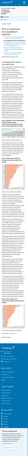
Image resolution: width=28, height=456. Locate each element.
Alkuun (3, 333)
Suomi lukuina (5, 395)
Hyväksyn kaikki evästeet (9, 447)
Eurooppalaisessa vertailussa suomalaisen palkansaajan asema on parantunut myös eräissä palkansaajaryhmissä (15, 44)
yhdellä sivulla (14, 56)
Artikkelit (8, 8)
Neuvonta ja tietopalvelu (7, 372)
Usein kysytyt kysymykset (7, 377)
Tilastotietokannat (6, 392)
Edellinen (8, 333)
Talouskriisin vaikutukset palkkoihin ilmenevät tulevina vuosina (13, 53)
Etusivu (3, 8)
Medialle (3, 380)
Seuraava (13, 333)
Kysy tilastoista (5, 374)
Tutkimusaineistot (6, 403)
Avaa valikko (4, 17)
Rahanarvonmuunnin (6, 398)
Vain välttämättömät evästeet (10, 451)
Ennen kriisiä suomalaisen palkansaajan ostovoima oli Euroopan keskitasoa (14, 37)
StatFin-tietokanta (6, 390)
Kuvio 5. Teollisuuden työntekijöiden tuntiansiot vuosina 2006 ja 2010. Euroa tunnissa (14, 49)
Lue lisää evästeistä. (7, 443)
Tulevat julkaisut (5, 400)
